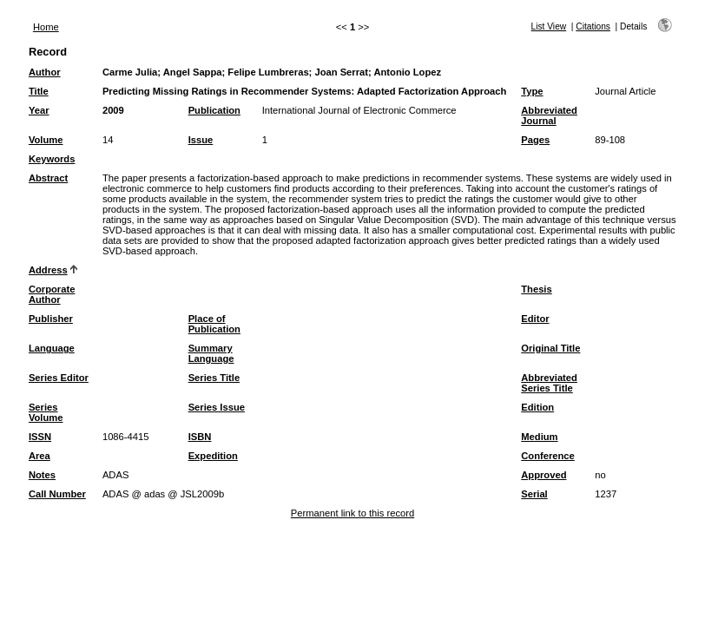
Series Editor (59, 377)
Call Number (57, 494)
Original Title (550, 348)
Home (46, 27)
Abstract (48, 178)
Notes (42, 475)
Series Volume (46, 412)
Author (45, 72)
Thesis (536, 289)
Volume (46, 140)
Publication (214, 110)
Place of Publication (214, 323)
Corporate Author (52, 294)
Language (52, 348)
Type (532, 91)
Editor (535, 318)
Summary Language (211, 353)
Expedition (213, 456)
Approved (543, 475)
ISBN (200, 436)
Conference (548, 456)
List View (549, 26)
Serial (534, 494)
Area (39, 456)
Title (39, 91)
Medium (539, 436)
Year (39, 110)
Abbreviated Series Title (549, 382)
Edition (537, 407)
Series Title (214, 377)
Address (48, 270)
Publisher (51, 318)
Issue (201, 140)
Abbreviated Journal (549, 115)
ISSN (40, 436)
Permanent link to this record (352, 513)
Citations (593, 26)
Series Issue (216, 407)
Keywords (52, 159)
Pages (535, 140)
